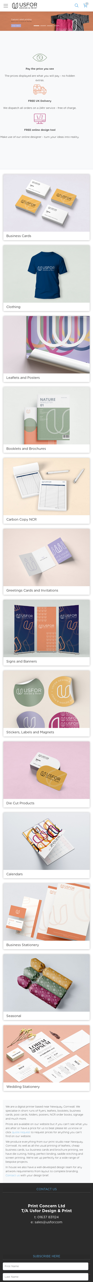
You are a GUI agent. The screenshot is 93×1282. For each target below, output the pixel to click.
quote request (21, 1132)
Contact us (13, 1175)
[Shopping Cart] (85, 5)
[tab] (36, 26)
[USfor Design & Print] (25, 5)
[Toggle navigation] (7, 5)
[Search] (76, 5)
